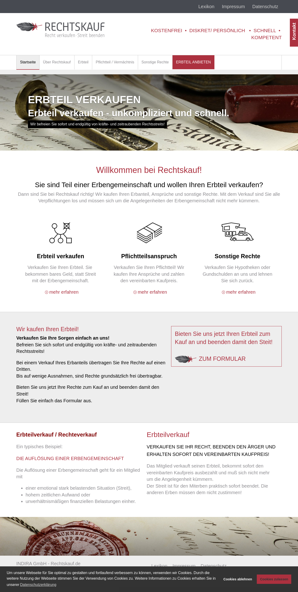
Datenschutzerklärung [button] (38, 585)
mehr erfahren (64, 292)
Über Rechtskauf (57, 62)
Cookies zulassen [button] (274, 579)
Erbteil (83, 62)
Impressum (233, 6)
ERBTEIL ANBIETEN (193, 62)
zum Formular (222, 358)
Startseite (28, 62)
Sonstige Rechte (155, 62)
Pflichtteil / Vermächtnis (115, 62)
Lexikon (206, 6)
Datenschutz (265, 6)
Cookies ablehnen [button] (238, 579)
